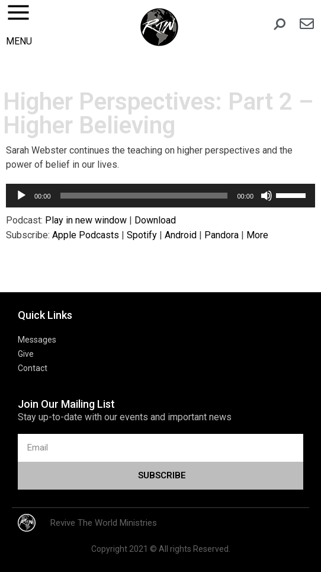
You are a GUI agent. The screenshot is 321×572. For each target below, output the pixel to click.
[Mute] (266, 196)
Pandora (221, 235)
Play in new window (86, 220)
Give (26, 354)
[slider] (144, 196)
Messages (37, 339)
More (257, 235)
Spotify (142, 235)
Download (155, 220)
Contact (32, 368)
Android (181, 235)
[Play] (21, 196)
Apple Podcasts (85, 235)
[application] (160, 195)
